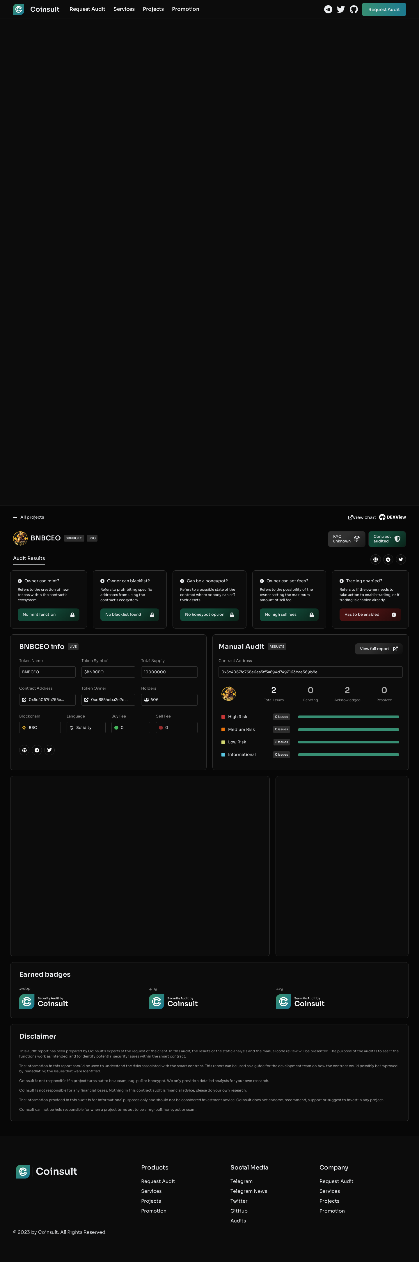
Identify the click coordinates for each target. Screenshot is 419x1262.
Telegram (241, 1181)
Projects (153, 9)
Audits (238, 1221)
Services (124, 9)
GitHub (239, 1211)
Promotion (185, 9)
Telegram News (248, 1191)
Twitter (239, 1201)
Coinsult (45, 9)
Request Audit (87, 9)
